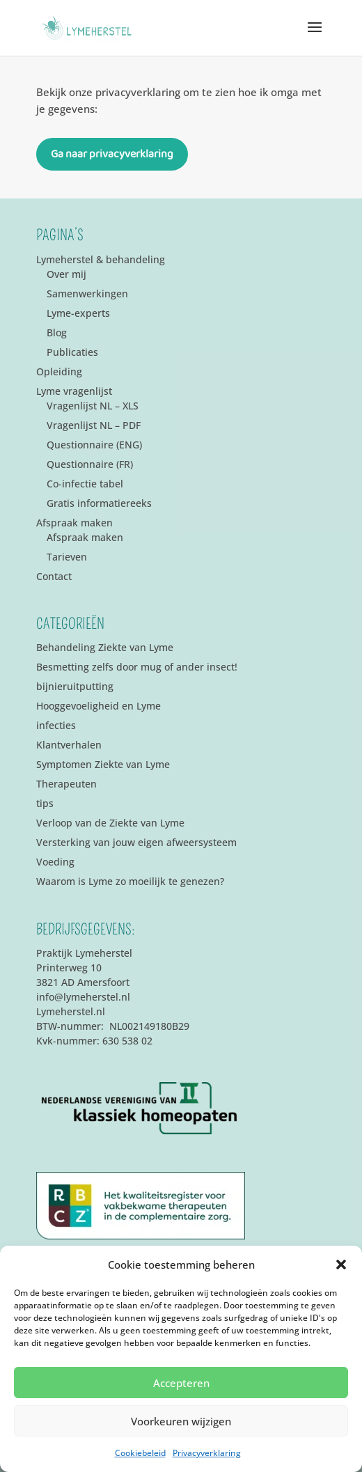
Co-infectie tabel (85, 483)
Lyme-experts (78, 313)
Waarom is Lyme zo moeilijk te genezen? (130, 881)
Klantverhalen (69, 744)
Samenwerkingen (87, 293)
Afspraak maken (74, 522)
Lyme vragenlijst (74, 391)
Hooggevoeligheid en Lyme (98, 705)
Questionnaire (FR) (90, 464)
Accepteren (181, 1383)
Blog (57, 332)
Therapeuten (66, 783)
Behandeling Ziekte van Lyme (104, 647)
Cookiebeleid (140, 1453)
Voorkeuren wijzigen (181, 1421)
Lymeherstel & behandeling (100, 259)
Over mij (66, 274)
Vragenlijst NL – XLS (93, 405)
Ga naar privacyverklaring (112, 154)
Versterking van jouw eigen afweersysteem (136, 842)
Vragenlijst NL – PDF (94, 425)
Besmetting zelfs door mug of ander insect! (136, 666)
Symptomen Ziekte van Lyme (103, 764)
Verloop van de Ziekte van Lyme (110, 822)
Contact (54, 576)
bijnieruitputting (74, 686)
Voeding (55, 861)
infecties (56, 725)
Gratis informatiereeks (99, 503)
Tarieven (67, 556)
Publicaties (72, 352)
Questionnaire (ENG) (94, 444)
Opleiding (59, 371)
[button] (341, 1264)
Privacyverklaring (207, 1453)
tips (45, 803)
